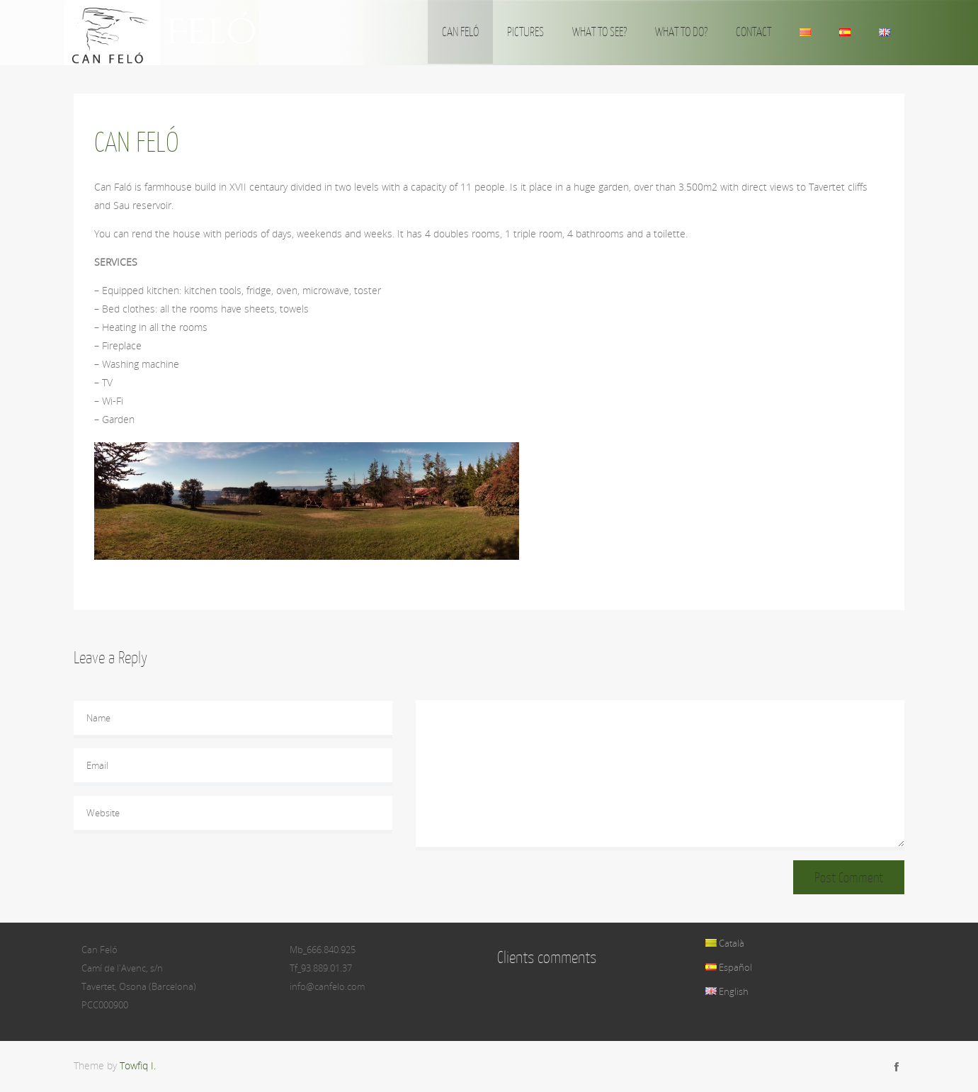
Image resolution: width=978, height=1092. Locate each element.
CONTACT (753, 32)
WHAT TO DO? (681, 32)
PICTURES (525, 32)
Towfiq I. (138, 1065)
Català (724, 943)
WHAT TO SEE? (599, 32)
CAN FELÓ (460, 32)
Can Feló (165, 33)
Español (728, 967)
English (727, 991)
